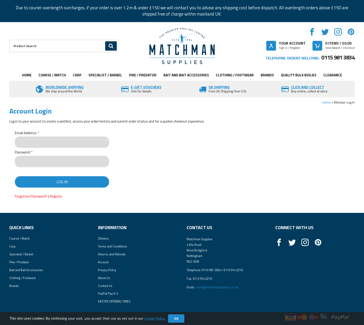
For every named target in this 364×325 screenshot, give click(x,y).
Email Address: (26, 133)
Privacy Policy (107, 270)
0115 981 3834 (338, 57)
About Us (104, 278)
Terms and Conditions (112, 246)
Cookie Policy (154, 318)
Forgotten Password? (31, 196)
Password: (22, 152)
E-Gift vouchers (146, 87)
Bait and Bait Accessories (186, 75)
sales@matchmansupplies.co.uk (216, 287)
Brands (267, 75)
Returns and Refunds (112, 254)
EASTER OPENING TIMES (114, 301)
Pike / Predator (142, 75)
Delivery (103, 238)
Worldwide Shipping (65, 87)
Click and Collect (307, 87)
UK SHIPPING (219, 87)
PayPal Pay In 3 (108, 293)
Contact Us (105, 285)
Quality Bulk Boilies (298, 75)
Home (27, 75)
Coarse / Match (52, 75)
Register (56, 196)
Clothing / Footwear (235, 75)
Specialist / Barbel (105, 75)
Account (103, 262)
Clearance (332, 75)
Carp (77, 75)
